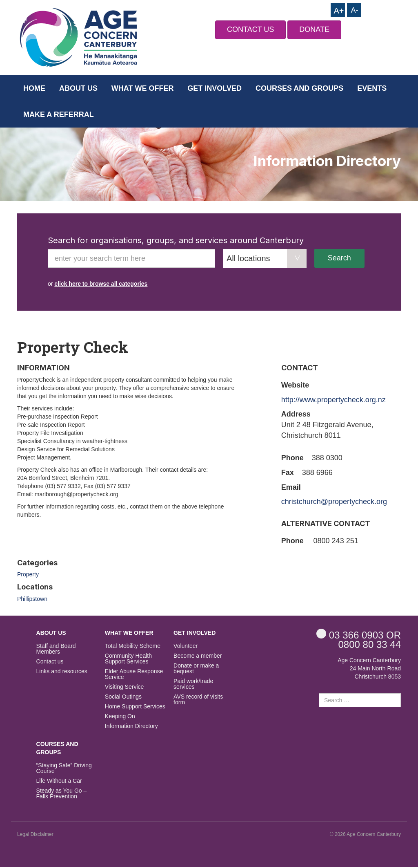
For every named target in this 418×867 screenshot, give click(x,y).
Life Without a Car (59, 781)
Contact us (50, 662)
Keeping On (120, 716)
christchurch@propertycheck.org (334, 501)
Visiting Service (124, 687)
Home (34, 88)
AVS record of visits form (198, 700)
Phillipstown (32, 599)
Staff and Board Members (56, 649)
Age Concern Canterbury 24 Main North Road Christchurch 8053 (369, 668)
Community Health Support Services (128, 659)
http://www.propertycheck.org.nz (333, 400)
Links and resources (61, 671)
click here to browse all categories (100, 283)
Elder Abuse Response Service (134, 674)
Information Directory (131, 726)
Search (339, 258)
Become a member (197, 656)
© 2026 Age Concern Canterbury (365, 834)
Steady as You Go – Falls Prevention (61, 794)
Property (28, 574)
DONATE (314, 29)
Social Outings (123, 697)
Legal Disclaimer (35, 834)
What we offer (142, 88)
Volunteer (185, 646)
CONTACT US (250, 29)
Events (372, 88)
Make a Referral (58, 114)
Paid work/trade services (193, 684)
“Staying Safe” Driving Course (64, 768)
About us (78, 88)
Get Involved (214, 88)
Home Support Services (135, 706)
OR (358, 635)
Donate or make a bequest (196, 668)
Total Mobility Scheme (132, 646)
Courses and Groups (299, 88)
